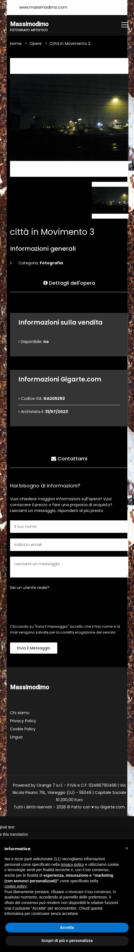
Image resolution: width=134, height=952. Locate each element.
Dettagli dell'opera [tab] (69, 282)
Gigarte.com (112, 807)
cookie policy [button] (15, 886)
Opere (35, 43)
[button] (126, 848)
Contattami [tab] (69, 458)
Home (16, 43)
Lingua (16, 737)
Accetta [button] (67, 927)
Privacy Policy (23, 721)
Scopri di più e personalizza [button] (67, 940)
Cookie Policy (23, 729)
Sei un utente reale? (29, 587)
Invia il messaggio (33, 648)
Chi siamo (19, 713)
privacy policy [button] (72, 864)
